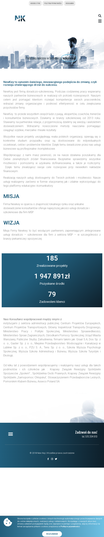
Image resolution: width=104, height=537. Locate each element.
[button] (99, 15)
